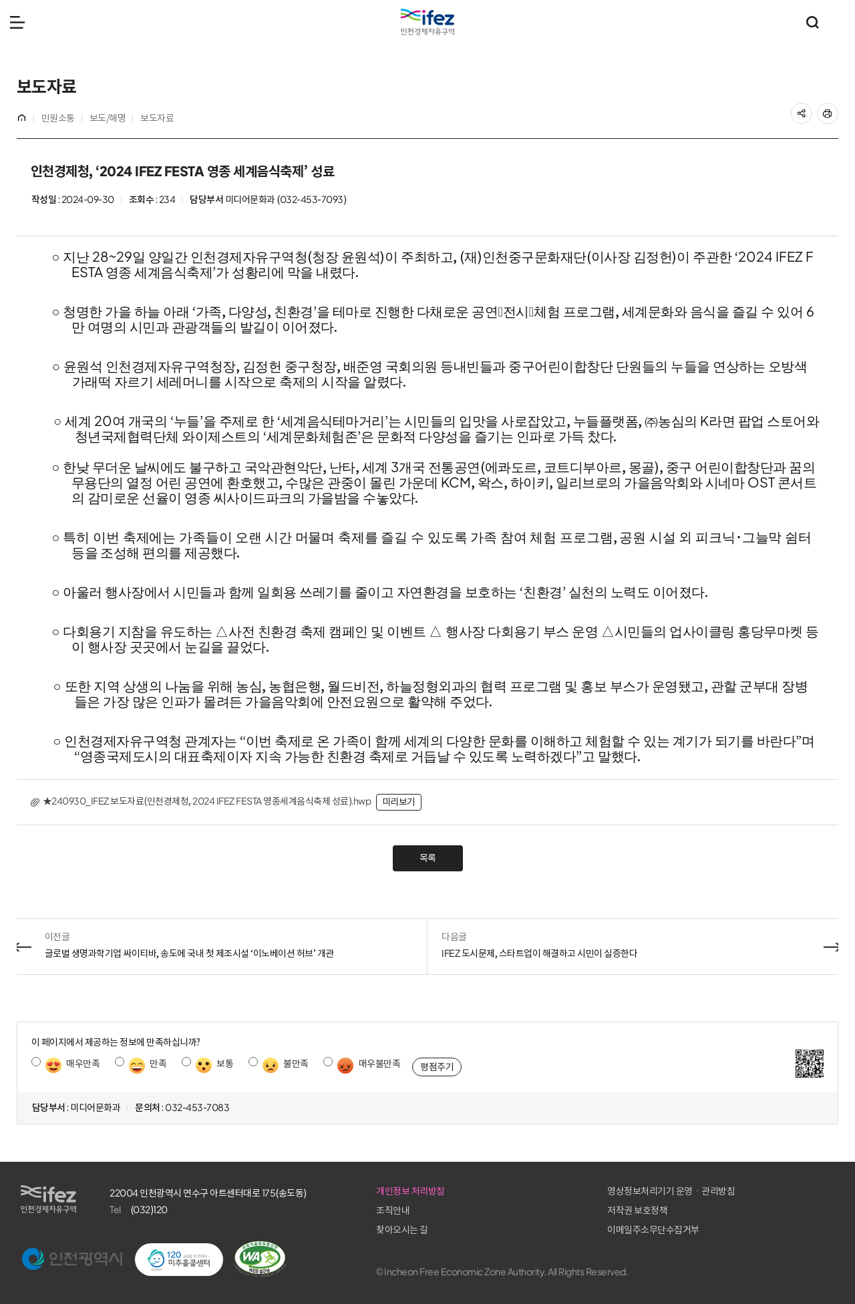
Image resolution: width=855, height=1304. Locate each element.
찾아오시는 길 (587, 1230)
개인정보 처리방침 (595, 1191)
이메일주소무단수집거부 (744, 1230)
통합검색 (812, 22)
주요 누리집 (838, 22)
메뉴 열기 (17, 22)
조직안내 (577, 1211)
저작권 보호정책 (728, 1211)
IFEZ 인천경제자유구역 (427, 22)
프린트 (834, 109)
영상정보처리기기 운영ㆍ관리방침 (762, 1191)
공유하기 (808, 109)
